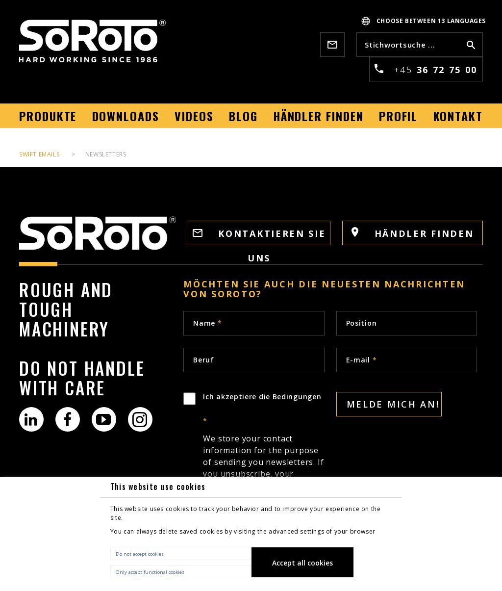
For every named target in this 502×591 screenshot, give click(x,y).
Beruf (203, 359)
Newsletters (105, 154)
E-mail (361, 359)
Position (361, 323)
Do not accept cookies (140, 554)
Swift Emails (39, 154)
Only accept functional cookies (150, 572)
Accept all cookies (302, 562)
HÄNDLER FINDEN (412, 233)
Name (207, 323)
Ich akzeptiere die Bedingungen (263, 459)
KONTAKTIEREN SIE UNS (259, 236)
